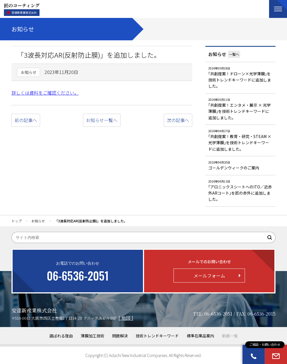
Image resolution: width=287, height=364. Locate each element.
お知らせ (217, 54)
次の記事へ (178, 120)
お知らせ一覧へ (101, 120)
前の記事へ (26, 120)
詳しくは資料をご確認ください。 (45, 92)
